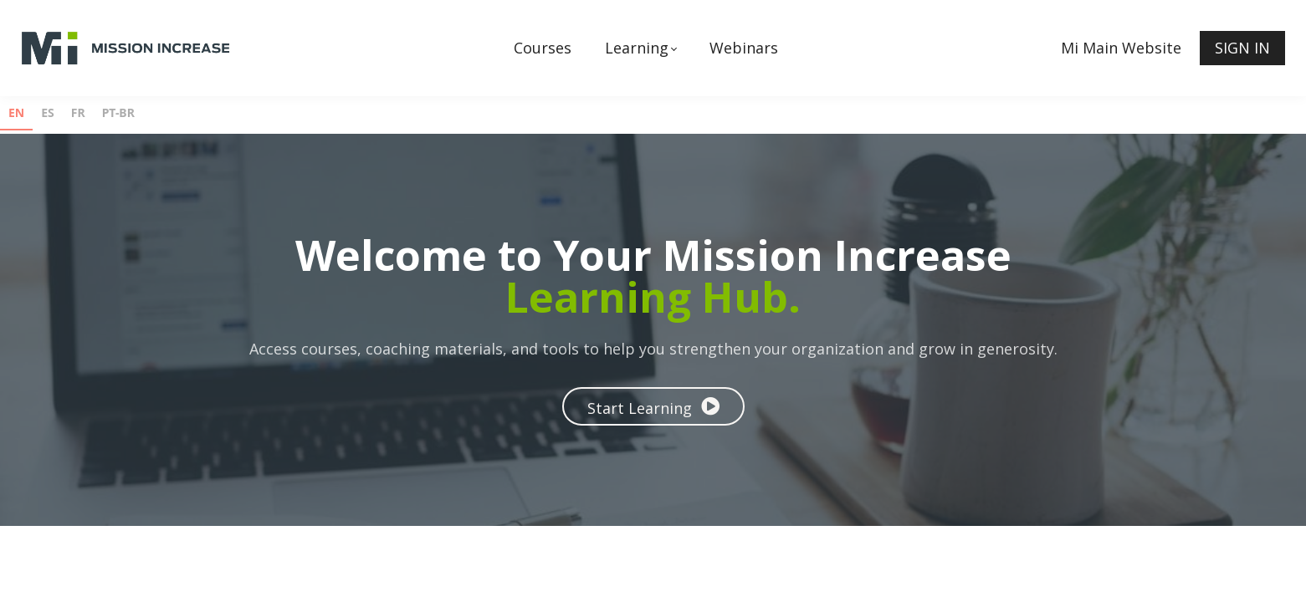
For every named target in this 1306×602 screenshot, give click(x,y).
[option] (48, 115)
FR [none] (78, 112)
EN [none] (16, 112)
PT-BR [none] (118, 112)
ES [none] (47, 112)
